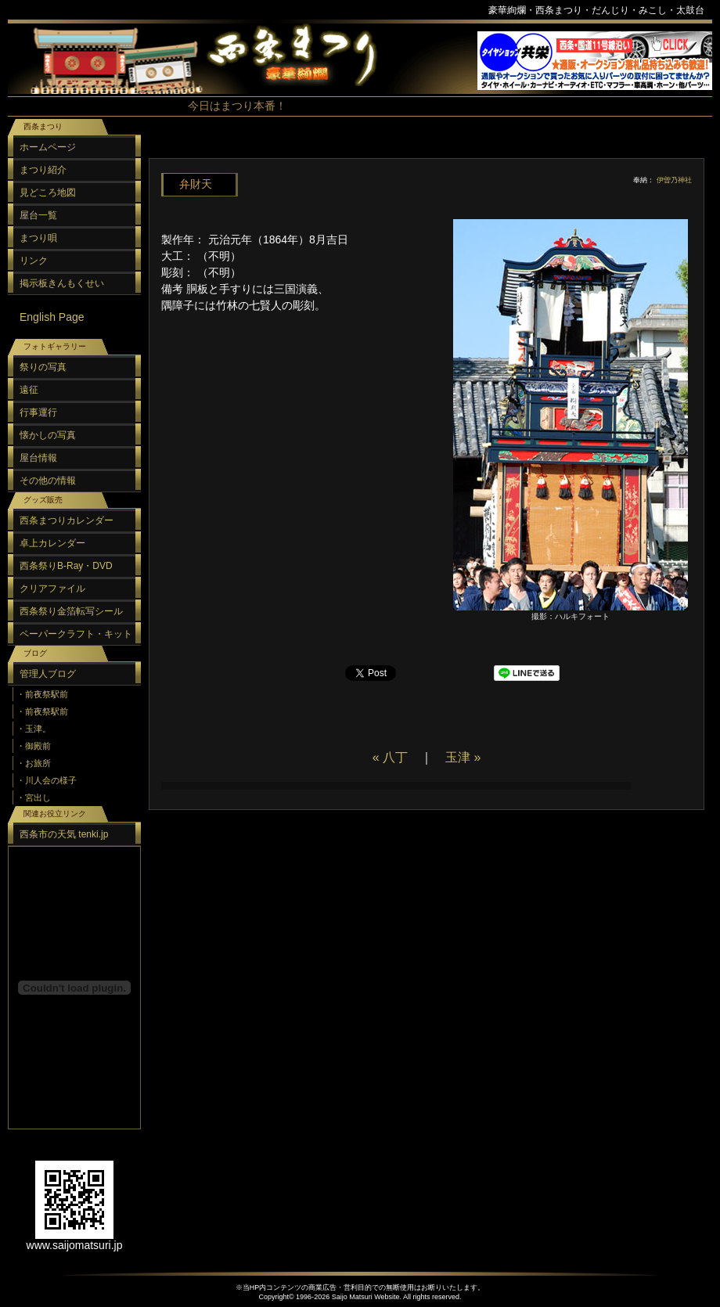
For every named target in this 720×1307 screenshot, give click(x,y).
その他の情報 (48, 480)
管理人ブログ (48, 673)
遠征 (29, 389)
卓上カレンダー (52, 543)
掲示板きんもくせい (62, 283)
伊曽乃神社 (674, 180)
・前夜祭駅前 (42, 694)
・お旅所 (33, 763)
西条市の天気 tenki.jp (64, 834)
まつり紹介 (43, 169)
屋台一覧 (38, 215)
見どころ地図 (48, 192)
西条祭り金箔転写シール (71, 611)
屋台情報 (38, 457)
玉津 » (463, 757)
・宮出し (33, 797)
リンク (34, 260)
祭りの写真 (43, 367)
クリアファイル (52, 588)
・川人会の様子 (46, 780)
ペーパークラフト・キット (76, 633)
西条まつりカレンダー (66, 520)
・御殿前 (33, 746)
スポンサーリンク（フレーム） (594, 60)
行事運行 (38, 412)
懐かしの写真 (48, 435)
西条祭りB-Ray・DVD (66, 565)
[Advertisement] (422, 958)
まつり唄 (38, 237)
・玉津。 (33, 728)
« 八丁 (390, 757)
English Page (52, 317)
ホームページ (48, 147)
